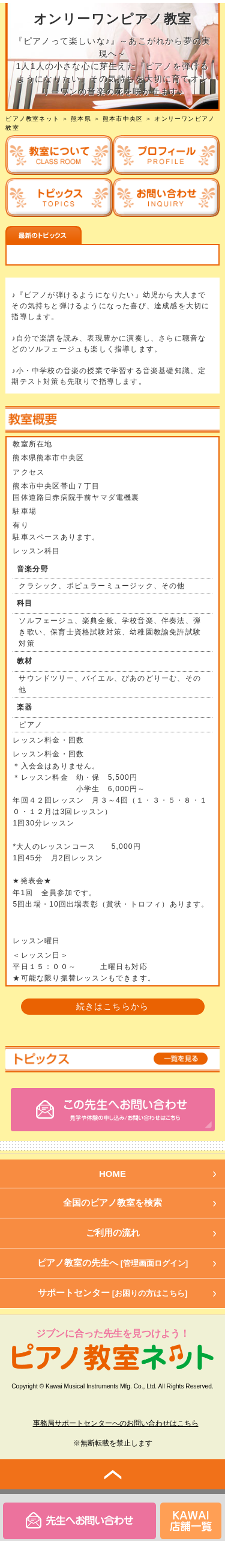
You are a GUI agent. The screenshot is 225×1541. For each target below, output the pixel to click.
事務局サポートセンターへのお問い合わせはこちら (116, 1423)
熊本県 (81, 118)
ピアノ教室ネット (32, 118)
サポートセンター (113, 1292)
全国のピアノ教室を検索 (112, 1202)
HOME (112, 1174)
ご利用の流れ (113, 1232)
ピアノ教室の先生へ (112, 1262)
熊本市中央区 (123, 118)
